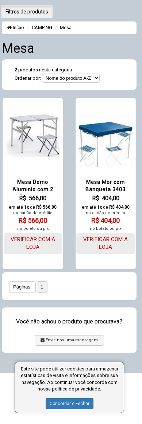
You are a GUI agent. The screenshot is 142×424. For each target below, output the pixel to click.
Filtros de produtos (26, 12)
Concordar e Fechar (69, 403)
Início (15, 27)
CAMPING (42, 27)
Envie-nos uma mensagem (69, 340)
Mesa (66, 27)
